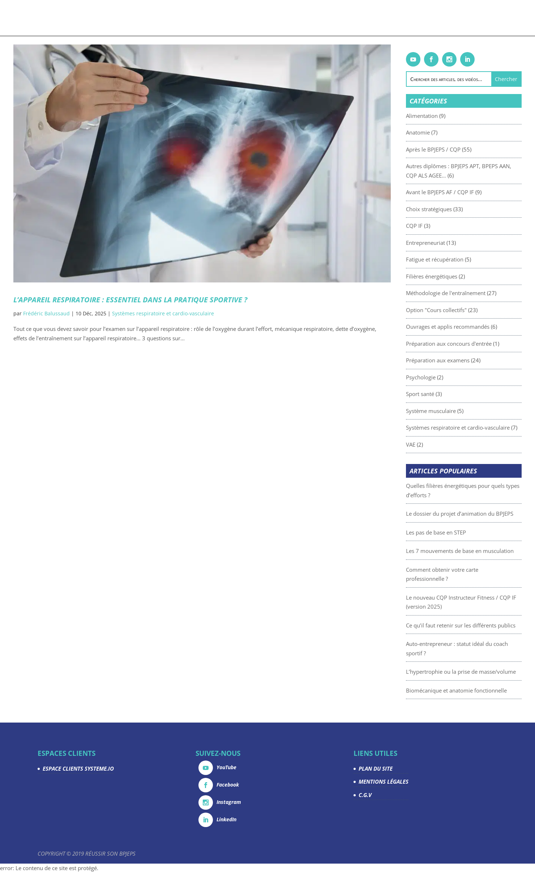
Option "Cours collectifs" (454, 310)
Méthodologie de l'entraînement (463, 293)
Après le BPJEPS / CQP (451, 149)
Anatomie (436, 132)
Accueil (79, 18)
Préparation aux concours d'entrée (466, 343)
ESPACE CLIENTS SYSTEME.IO (78, 768)
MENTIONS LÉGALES (383, 781)
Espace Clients (413, 18)
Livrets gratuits (196, 18)
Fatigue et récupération (452, 259)
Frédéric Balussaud (46, 313)
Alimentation (439, 115)
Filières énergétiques (449, 276)
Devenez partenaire (334, 18)
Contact (450, 18)
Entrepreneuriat (443, 242)
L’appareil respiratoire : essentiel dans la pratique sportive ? (130, 300)
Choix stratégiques (447, 209)
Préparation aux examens (455, 360)
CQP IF (432, 225)
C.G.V (365, 795)
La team (378, 18)
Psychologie (438, 377)
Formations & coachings (128, 18)
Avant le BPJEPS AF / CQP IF (458, 192)
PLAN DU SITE (376, 768)
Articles (234, 18)
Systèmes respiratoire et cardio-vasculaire (163, 313)
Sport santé (438, 393)
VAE (428, 444)
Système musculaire (449, 410)
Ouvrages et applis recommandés (465, 326)
